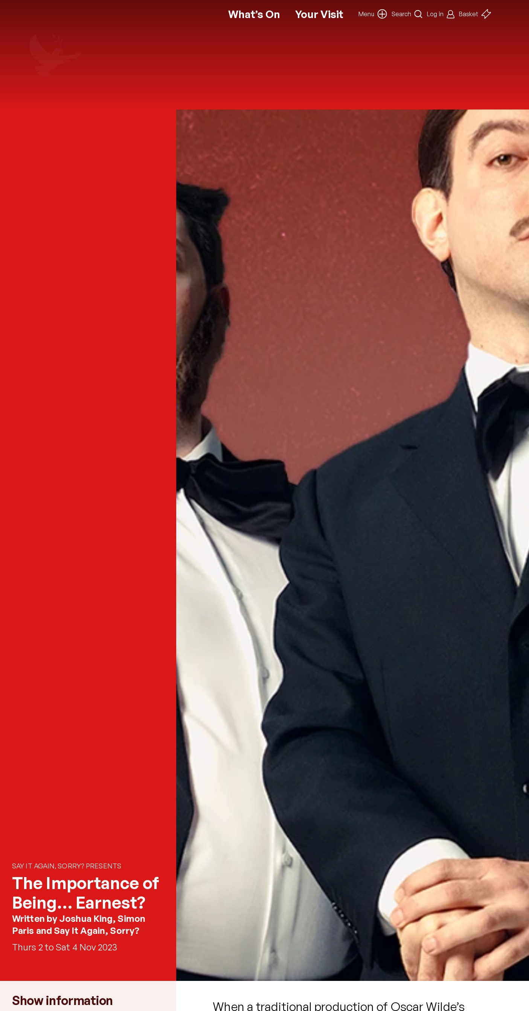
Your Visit (319, 14)
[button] (372, 14)
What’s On (254, 14)
